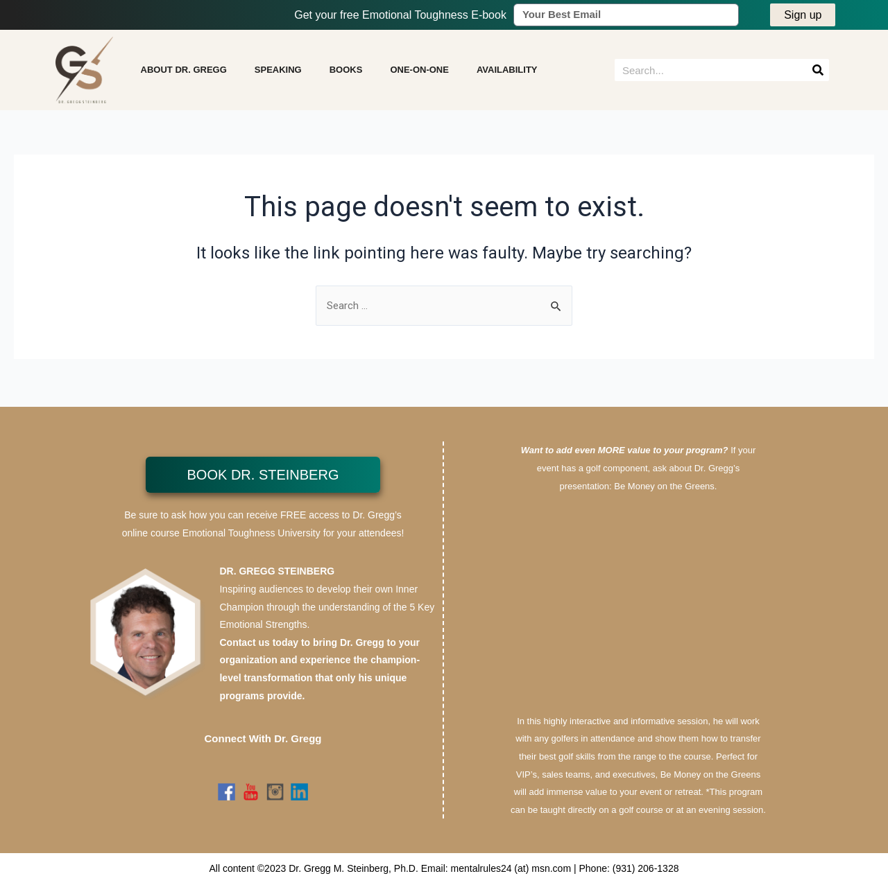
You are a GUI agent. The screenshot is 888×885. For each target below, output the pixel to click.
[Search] (818, 73)
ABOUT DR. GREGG (184, 72)
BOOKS (346, 72)
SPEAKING (278, 72)
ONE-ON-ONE (419, 72)
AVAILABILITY (507, 72)
